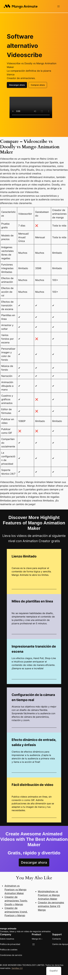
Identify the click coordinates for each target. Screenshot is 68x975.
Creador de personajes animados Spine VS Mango (51, 906)
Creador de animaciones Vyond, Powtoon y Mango (16, 911)
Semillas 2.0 (17, 968)
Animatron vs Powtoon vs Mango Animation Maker (15, 889)
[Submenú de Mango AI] (41, 938)
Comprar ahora (38, 84)
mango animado (8, 928)
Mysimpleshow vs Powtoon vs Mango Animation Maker (49, 895)
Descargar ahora (17, 84)
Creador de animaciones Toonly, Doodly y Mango (16, 900)
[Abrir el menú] (58, 6)
